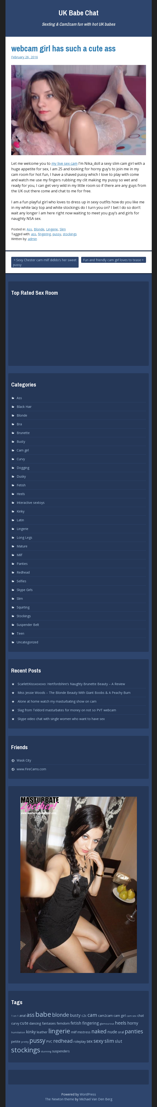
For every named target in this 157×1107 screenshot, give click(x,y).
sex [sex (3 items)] (90, 1041)
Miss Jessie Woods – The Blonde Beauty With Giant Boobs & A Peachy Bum (74, 692)
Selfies (21, 581)
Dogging (23, 467)
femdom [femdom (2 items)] (63, 1023)
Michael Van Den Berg (95, 1099)
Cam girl (23, 450)
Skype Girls (25, 590)
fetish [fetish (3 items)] (76, 1023)
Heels (21, 494)
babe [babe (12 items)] (43, 1014)
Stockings (24, 616)
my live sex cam (64, 163)
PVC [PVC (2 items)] (49, 1041)
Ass (29, 229)
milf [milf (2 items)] (74, 1032)
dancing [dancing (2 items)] (35, 1023)
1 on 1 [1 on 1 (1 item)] (15, 1015)
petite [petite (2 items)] (15, 1041)
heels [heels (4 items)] (120, 1023)
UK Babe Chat (78, 13)
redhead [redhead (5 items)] (63, 1040)
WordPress (88, 1094)
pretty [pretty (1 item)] (25, 1041)
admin (32, 239)
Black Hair (24, 406)
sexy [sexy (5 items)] (98, 1040)
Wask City (24, 760)
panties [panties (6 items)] (134, 1031)
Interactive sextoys (31, 502)
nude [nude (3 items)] (112, 1031)
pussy (57, 234)
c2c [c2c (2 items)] (84, 1015)
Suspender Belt (28, 624)
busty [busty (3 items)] (75, 1015)
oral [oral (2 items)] (121, 1032)
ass (33, 234)
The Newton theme (59, 1099)
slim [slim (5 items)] (109, 1040)
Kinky (20, 511)
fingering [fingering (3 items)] (90, 1023)
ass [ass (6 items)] (31, 1014)
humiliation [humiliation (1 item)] (18, 1032)
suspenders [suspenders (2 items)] (61, 1051)
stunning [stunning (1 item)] (46, 1051)
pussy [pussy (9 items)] (37, 1040)
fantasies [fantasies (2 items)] (49, 1023)
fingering (44, 234)
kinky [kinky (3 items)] (31, 1031)
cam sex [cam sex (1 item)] (131, 1015)
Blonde (39, 229)
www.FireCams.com (31, 769)
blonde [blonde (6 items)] (60, 1014)
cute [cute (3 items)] (24, 1023)
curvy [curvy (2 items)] (15, 1023)
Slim (63, 229)
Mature (22, 546)
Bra (19, 424)
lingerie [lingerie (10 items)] (59, 1030)
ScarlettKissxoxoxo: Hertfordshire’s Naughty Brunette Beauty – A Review (71, 684)
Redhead (23, 572)
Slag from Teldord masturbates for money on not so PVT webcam (67, 710)
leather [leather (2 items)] (42, 1032)
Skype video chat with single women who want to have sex (61, 719)
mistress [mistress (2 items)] (83, 1032)
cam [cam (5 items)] (92, 1015)
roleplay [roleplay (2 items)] (80, 1041)
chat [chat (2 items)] (140, 1015)
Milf (19, 555)
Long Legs (24, 537)
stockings (70, 234)
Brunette (23, 433)
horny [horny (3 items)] (132, 1023)
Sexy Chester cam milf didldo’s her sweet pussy (45, 262)
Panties (22, 563)
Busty (21, 441)
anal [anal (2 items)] (22, 1015)
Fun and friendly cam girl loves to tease (112, 260)
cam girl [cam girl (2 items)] (120, 1015)
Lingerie (52, 229)
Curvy (21, 459)
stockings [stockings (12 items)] (25, 1049)
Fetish (21, 485)
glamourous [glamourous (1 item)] (107, 1023)
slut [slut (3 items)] (118, 1041)
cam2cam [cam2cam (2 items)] (105, 1015)
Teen (20, 633)
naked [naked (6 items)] (98, 1031)
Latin (20, 520)
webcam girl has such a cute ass (63, 48)
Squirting (23, 607)
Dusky (21, 476)
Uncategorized (27, 642)
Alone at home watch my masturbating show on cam (57, 701)
